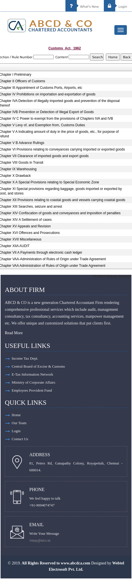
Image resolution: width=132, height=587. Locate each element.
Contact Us (20, 439)
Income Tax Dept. (25, 358)
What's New (82, 6)
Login (115, 6)
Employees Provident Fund (32, 390)
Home (16, 415)
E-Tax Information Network (32, 374)
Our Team (19, 423)
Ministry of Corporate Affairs (33, 382)
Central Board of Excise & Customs (38, 366)
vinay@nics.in (39, 540)
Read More (14, 333)
